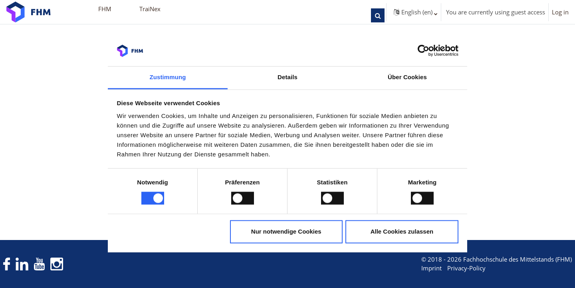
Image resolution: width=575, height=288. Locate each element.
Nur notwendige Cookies (286, 231)
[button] (378, 15)
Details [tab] (287, 77)
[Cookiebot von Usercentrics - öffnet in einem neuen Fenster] (423, 51)
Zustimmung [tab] (168, 77)
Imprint (416, 268)
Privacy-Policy (451, 268)
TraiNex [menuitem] (150, 9)
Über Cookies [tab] (407, 77)
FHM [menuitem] (104, 9)
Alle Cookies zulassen (402, 231)
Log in (560, 12)
